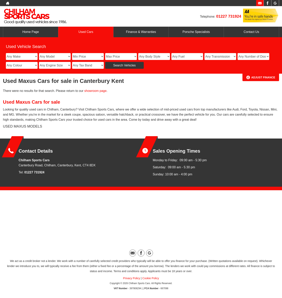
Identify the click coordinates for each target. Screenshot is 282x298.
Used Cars (85, 32)
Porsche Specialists (196, 32)
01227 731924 (228, 16)
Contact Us (251, 32)
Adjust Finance (263, 77)
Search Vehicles (124, 65)
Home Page (30, 32)
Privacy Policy (131, 278)
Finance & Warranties (141, 32)
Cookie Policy (150, 278)
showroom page (95, 90)
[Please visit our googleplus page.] (275, 3)
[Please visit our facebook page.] (267, 3)
